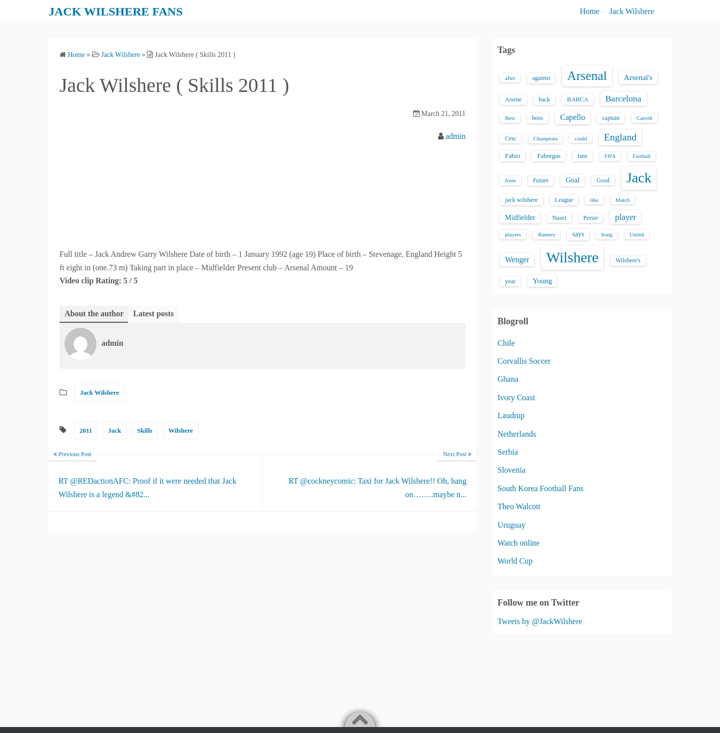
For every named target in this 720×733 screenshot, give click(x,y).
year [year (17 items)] (510, 281)
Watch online (519, 543)
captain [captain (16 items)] (611, 117)
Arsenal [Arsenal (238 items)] (587, 75)
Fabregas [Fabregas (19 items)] (548, 155)
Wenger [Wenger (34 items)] (517, 259)
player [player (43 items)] (625, 217)
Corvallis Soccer (524, 361)
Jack (114, 430)
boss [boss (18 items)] (538, 117)
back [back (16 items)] (544, 99)
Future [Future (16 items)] (541, 180)
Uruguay (512, 525)
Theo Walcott (519, 506)
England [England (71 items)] (620, 137)
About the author (94, 313)
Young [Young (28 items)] (542, 281)
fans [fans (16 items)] (583, 155)
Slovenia (512, 470)
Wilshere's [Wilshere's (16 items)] (628, 260)
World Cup (515, 561)
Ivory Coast (516, 397)
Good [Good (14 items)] (603, 180)
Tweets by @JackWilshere (540, 621)
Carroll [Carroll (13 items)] (644, 118)
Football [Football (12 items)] (641, 156)
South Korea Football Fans (541, 488)
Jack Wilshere (632, 11)
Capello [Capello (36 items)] (572, 117)
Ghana (508, 379)
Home (590, 11)
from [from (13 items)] (510, 180)
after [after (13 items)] (510, 78)
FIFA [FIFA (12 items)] (610, 156)
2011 (86, 430)
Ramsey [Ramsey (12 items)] (546, 234)
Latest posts (153, 313)
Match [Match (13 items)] (623, 200)
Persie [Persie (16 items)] (591, 217)
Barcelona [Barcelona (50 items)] (624, 98)
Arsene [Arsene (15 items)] (513, 99)
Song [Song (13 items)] (606, 234)
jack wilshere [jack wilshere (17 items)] (521, 199)
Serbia (508, 452)
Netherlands (517, 434)
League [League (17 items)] (564, 199)
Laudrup (511, 415)
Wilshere (180, 430)
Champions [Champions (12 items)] (546, 138)
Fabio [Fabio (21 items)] (512, 155)
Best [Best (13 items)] (510, 118)
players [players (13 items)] (513, 234)
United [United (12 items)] (637, 234)
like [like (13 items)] (594, 200)
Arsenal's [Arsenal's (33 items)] (638, 77)
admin (456, 136)
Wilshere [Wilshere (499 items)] (572, 257)
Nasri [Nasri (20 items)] (559, 217)
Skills (144, 430)
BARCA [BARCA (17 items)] (577, 99)
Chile (506, 343)
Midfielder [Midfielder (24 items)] (520, 217)
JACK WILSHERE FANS (115, 11)
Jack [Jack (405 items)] (639, 177)
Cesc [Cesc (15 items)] (510, 138)
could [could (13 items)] (580, 138)
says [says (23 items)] (578, 234)
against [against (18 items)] (541, 77)
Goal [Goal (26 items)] (573, 180)
